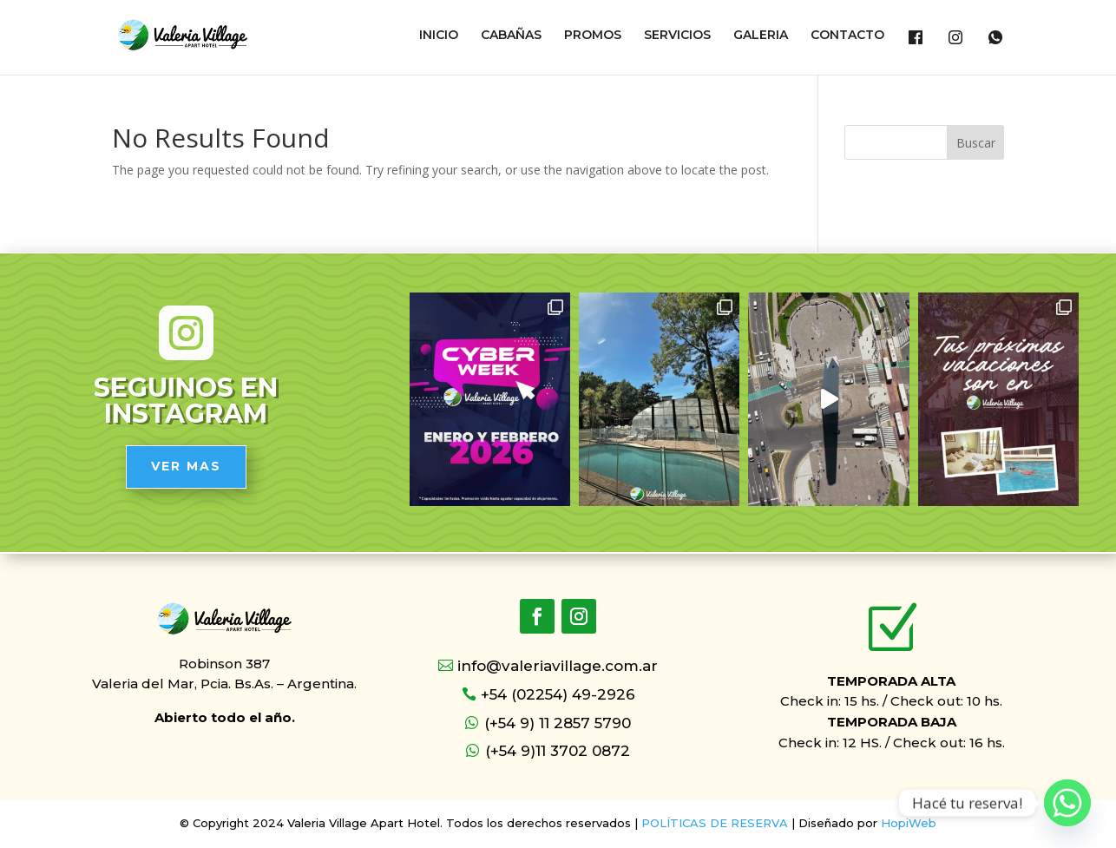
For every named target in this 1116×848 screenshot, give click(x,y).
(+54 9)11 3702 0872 (557, 750)
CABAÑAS (511, 36)
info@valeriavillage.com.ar (557, 665)
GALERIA (760, 36)
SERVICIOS (677, 36)
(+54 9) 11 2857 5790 (557, 723)
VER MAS (186, 466)
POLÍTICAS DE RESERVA (714, 823)
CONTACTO (847, 36)
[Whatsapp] (1067, 802)
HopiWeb (908, 823)
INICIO (438, 36)
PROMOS (592, 36)
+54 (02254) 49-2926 (558, 694)
